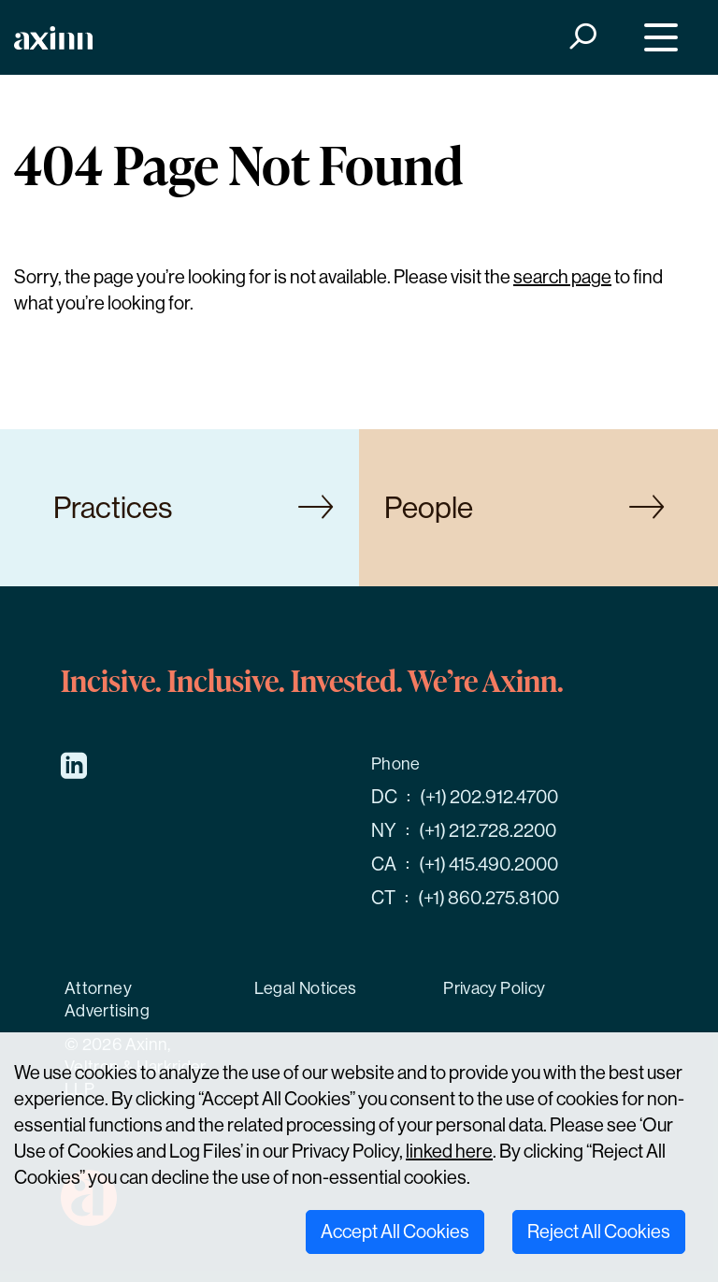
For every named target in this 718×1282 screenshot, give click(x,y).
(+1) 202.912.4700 (489, 797)
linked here (449, 1151)
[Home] (53, 37)
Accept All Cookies (395, 1232)
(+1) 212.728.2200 (487, 831)
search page (562, 277)
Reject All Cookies (598, 1232)
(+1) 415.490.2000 (488, 864)
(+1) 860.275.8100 (488, 898)
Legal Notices (305, 988)
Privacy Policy (494, 988)
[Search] (582, 38)
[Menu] (657, 38)
